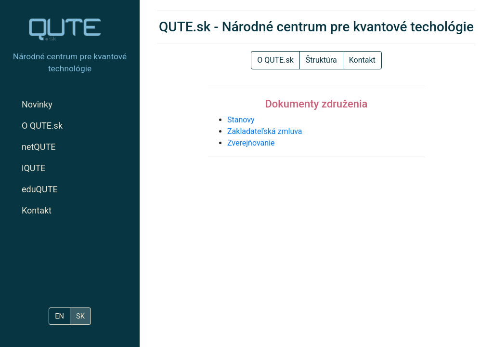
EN (59, 316)
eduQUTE (40, 189)
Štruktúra (321, 60)
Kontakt (37, 210)
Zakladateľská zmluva (264, 131)
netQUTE (38, 147)
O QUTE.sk (42, 125)
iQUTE (33, 168)
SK (80, 316)
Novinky (37, 104)
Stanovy (241, 119)
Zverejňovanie (250, 142)
